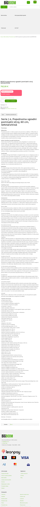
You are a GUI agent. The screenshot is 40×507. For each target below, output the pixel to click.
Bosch (11, 424)
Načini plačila (3, 477)
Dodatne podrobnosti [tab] (11, 114)
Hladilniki (3, 496)
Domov (2, 36)
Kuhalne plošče (4, 498)
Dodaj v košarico (11, 100)
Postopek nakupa (4, 486)
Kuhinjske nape (4, 500)
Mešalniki (22, 500)
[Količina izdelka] (2, 101)
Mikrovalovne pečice (24, 502)
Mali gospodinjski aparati (20, 15)
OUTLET (16, 28)
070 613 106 (4, 443)
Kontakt (22, 475)
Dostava (3, 481)
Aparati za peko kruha (24, 494)
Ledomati (22, 498)
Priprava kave (22, 505)
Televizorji (3, 28)
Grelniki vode (22, 496)
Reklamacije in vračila (5, 484)
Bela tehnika (4, 15)
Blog (21, 477)
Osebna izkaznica (24, 473)
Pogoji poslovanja (4, 473)
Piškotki (2, 488)
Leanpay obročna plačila (6, 479)
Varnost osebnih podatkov (6, 475)
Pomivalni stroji (12, 36)
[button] (4, 7)
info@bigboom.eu (5, 441)
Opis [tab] (3, 114)
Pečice (2, 502)
